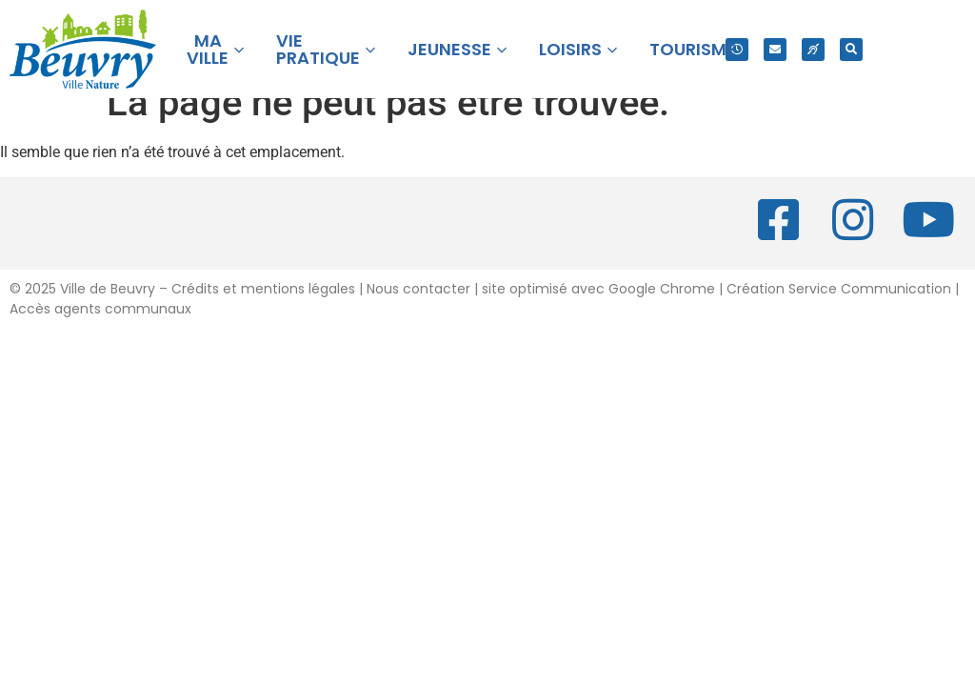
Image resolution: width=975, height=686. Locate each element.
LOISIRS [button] (578, 49)
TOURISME (692, 49)
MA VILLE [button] (215, 49)
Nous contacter (418, 315)
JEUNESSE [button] (457, 49)
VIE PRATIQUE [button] (325, 49)
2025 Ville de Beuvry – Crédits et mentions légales (188, 315)
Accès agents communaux (100, 335)
